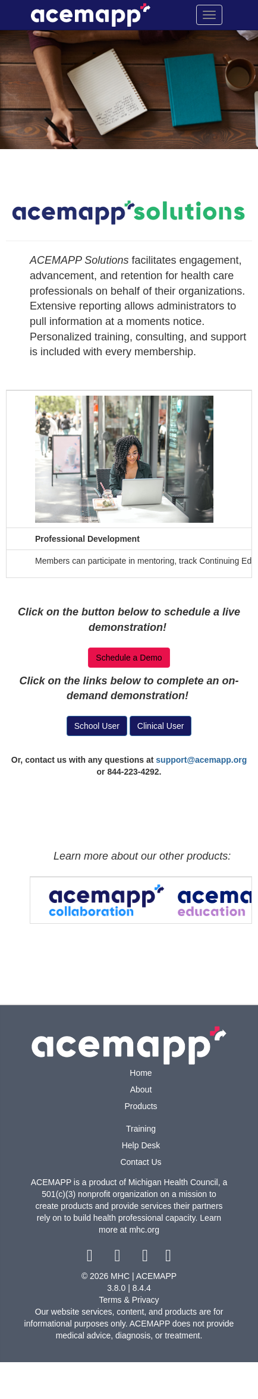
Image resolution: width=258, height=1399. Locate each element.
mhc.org (144, 1229)
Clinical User (160, 726)
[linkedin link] (168, 1258)
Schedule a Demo (129, 657)
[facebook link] (90, 1258)
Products (140, 1106)
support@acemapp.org (201, 760)
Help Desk (141, 1145)
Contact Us (140, 1162)
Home (141, 1073)
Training (141, 1128)
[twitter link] (118, 1258)
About (141, 1089)
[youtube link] (146, 1258)
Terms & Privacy (129, 1300)
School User (96, 726)
